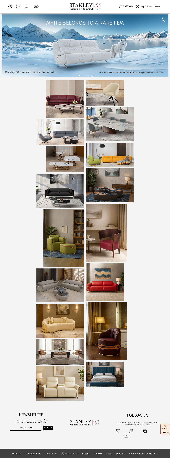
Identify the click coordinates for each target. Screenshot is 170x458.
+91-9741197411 (71, 454)
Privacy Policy (15, 454)
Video (109, 454)
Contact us (97, 454)
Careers (85, 454)
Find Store (128, 6)
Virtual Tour (120, 454)
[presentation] (23, 435)
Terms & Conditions (33, 454)
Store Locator (51, 454)
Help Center (146, 6)
